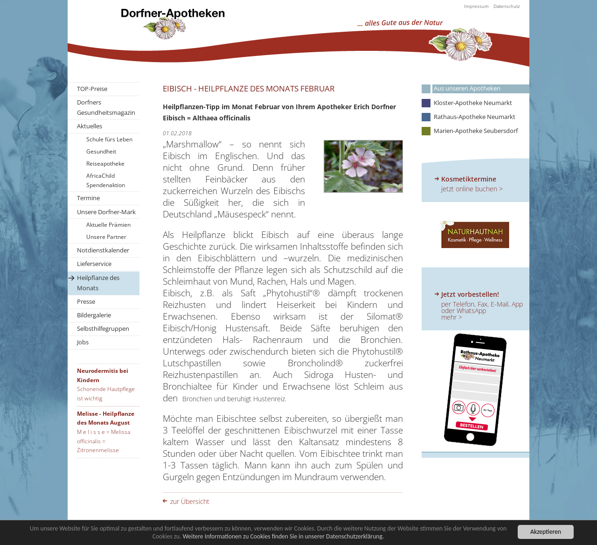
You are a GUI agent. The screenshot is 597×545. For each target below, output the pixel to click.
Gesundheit (101, 151)
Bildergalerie (94, 315)
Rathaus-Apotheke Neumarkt (474, 117)
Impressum (476, 6)
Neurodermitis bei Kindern (102, 375)
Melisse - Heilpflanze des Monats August (105, 418)
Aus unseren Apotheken (467, 88)
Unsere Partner (106, 237)
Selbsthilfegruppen (103, 328)
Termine (88, 198)
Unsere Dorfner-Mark (106, 212)
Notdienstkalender (103, 250)
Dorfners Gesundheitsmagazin (106, 107)
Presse (86, 301)
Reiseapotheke (105, 164)
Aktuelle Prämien (108, 225)
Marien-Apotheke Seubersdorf (476, 131)
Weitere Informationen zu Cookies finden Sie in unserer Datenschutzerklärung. (283, 537)
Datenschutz (506, 6)
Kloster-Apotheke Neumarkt (473, 103)
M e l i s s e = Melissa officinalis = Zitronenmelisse (103, 441)
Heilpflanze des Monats (98, 282)
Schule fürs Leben (109, 139)
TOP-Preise (92, 88)
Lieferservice (94, 263)
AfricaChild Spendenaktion (105, 180)
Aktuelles (89, 126)
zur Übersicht (189, 501)
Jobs (83, 342)
